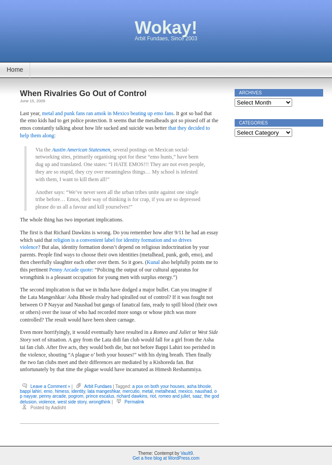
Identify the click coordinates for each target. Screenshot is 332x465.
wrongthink (99, 401)
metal (147, 391)
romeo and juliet (174, 396)
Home (15, 69)
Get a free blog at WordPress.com (166, 458)
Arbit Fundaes (98, 386)
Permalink (134, 401)
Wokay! (166, 27)
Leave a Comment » (50, 386)
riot (153, 396)
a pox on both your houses (158, 386)
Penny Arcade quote (70, 270)
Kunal (153, 262)
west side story (72, 401)
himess (62, 391)
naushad (203, 391)
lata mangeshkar (104, 391)
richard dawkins (132, 396)
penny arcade (52, 396)
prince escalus (100, 396)
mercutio (131, 391)
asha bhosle (199, 386)
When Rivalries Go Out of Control (83, 93)
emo (48, 391)
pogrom (76, 396)
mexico (185, 391)
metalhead (165, 391)
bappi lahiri (30, 391)
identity (78, 391)
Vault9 (187, 453)
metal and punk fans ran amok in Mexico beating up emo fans (108, 113)
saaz (197, 396)
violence (47, 401)
